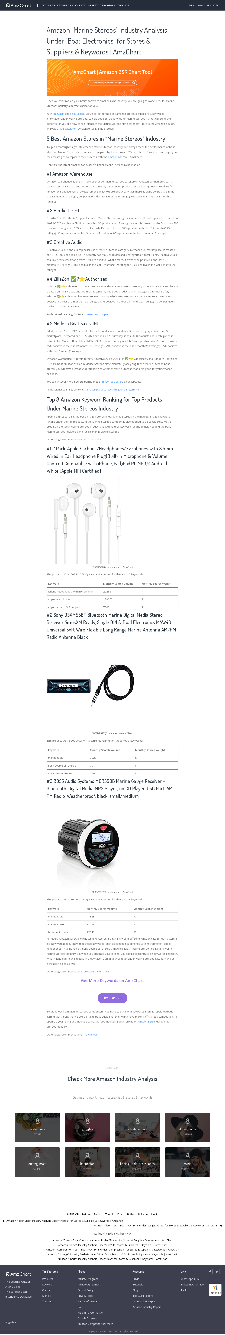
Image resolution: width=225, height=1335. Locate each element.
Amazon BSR (145, 1021)
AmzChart (59, 113)
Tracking (47, 1301)
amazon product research (101, 389)
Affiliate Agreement (88, 1284)
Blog (134, 1290)
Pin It (155, 1214)
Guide (135, 1279)
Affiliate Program (87, 1279)
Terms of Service (87, 1301)
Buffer (130, 1214)
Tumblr (109, 1214)
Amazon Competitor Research (95, 1324)
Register (213, 5)
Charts (80, 5)
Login (201, 5)
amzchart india (92, 439)
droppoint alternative (96, 971)
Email (120, 1214)
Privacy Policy (85, 1296)
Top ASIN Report (142, 1296)
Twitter (85, 1214)
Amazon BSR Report (144, 1301)
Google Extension (87, 1318)
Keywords (48, 1284)
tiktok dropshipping (98, 314)
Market (93, 5)
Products (48, 5)
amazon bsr (115, 156)
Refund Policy (85, 1290)
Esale (184, 1290)
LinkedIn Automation (193, 1284)
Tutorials (137, 1284)
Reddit (97, 1214)
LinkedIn (143, 1214)
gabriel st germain (129, 389)
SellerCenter (77, 113)
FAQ (79, 1307)
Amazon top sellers (112, 381)
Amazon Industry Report (147, 1307)
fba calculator (68, 128)
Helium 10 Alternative (90, 1313)
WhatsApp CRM (190, 1279)
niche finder (91, 1034)
